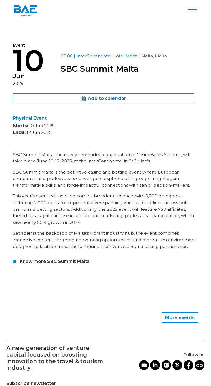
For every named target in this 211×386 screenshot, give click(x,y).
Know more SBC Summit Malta (55, 261)
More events (180, 317)
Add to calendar (103, 99)
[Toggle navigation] (192, 9)
